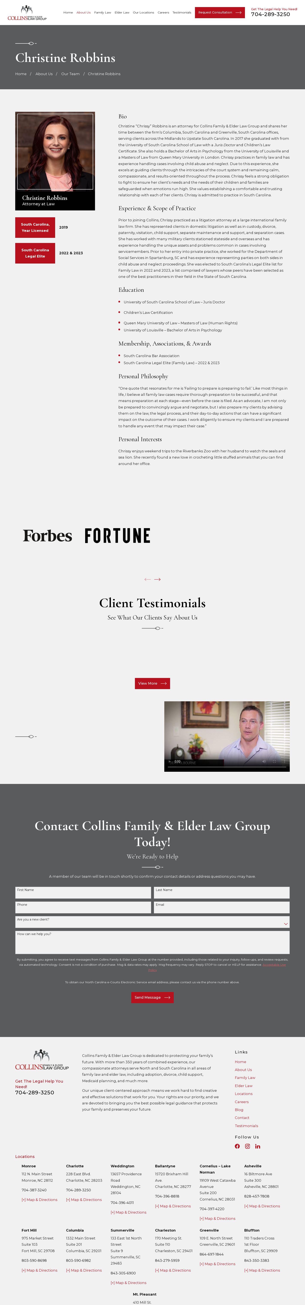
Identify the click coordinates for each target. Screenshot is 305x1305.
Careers (242, 1102)
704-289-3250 (270, 14)
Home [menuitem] (68, 12)
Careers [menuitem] (163, 12)
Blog (239, 1110)
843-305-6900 (123, 1273)
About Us (243, 1070)
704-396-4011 (122, 1203)
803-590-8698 (34, 1260)
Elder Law (243, 1086)
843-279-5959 (167, 1260)
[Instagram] (247, 1146)
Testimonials (246, 1126)
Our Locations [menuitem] (143, 12)
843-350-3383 (256, 1260)
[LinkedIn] (257, 1146)
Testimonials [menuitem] (182, 12)
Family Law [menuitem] (102, 12)
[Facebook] (237, 1146)
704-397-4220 (212, 1209)
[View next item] (157, 579)
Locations (243, 1094)
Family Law (245, 1078)
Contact (242, 1118)
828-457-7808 (256, 1196)
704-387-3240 (34, 1190)
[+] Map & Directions (39, 1200)
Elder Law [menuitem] (122, 12)
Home (240, 1062)
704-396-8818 (167, 1196)
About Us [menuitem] (84, 12)
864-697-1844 (212, 1254)
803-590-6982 (78, 1260)
